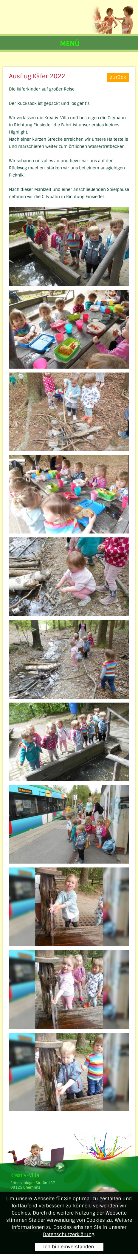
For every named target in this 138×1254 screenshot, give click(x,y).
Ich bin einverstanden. (69, 1247)
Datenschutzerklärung (68, 1234)
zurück (118, 77)
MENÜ (70, 43)
